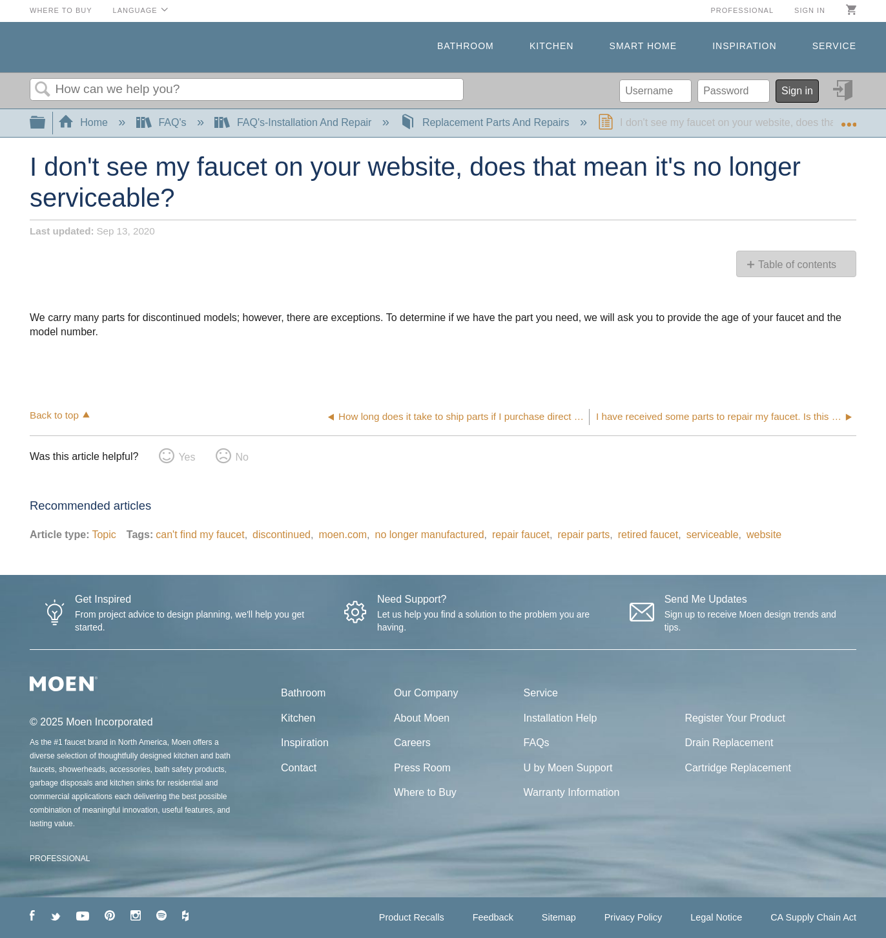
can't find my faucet (200, 534)
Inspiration (744, 46)
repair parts (583, 534)
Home (84, 122)
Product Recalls (411, 917)
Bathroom (465, 46)
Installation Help (560, 718)
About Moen (421, 718)
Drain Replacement (729, 742)
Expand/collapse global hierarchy (45, 123)
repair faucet (521, 534)
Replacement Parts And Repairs (486, 122)
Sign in (809, 10)
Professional (742, 10)
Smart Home (643, 46)
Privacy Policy (633, 917)
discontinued (281, 534)
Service (834, 46)
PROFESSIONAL (60, 858)
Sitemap (559, 917)
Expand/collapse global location (848, 119)
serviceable (712, 534)
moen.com (342, 534)
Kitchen (551, 46)
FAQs (537, 742)
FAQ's (162, 122)
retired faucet (648, 534)
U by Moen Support (568, 767)
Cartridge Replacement (738, 767)
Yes (186, 457)
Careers (412, 742)
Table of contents (797, 264)
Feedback (493, 917)
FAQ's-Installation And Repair (294, 122)
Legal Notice (716, 917)
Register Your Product (735, 718)
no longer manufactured (429, 534)
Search (43, 90)
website (764, 534)
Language (135, 10)
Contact (298, 767)
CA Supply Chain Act (813, 917)
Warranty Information (572, 792)
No (241, 457)
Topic (104, 534)
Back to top (54, 415)
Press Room (422, 767)
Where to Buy (61, 10)
